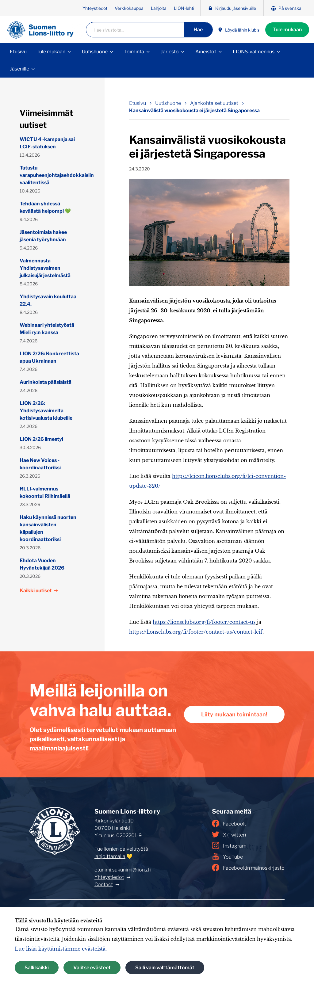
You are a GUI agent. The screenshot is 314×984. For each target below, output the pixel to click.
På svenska (286, 8)
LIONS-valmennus (253, 52)
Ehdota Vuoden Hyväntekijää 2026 (42, 564)
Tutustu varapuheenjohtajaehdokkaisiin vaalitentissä (50, 175)
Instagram (229, 845)
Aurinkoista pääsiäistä (45, 382)
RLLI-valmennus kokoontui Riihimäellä (45, 492)
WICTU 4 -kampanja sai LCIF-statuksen (47, 143)
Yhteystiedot (94, 8)
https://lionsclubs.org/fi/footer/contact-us (204, 622)
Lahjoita (159, 8)
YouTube (227, 856)
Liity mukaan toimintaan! (234, 714)
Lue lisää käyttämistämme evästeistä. (61, 949)
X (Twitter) (229, 834)
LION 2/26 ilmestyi (41, 439)
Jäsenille (19, 69)
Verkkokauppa (129, 8)
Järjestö (170, 52)
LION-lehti (184, 8)
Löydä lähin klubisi (239, 29)
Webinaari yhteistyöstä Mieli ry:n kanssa (47, 328)
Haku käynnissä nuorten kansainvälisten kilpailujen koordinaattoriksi (48, 528)
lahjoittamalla (109, 856)
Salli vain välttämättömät (164, 968)
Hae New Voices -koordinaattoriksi (40, 464)
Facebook (229, 823)
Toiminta (134, 52)
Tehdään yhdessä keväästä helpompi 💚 (45, 207)
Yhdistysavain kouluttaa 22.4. (48, 300)
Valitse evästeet (92, 968)
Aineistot (205, 52)
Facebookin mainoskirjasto (248, 867)
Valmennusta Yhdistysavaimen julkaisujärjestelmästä (45, 268)
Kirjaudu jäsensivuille (232, 8)
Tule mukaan (287, 29)
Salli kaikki (37, 968)
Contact (103, 884)
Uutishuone (95, 52)
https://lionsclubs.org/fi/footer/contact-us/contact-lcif (195, 632)
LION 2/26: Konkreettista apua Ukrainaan (49, 357)
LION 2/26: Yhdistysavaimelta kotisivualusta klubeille (46, 410)
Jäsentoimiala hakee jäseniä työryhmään (43, 235)
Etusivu (18, 52)
